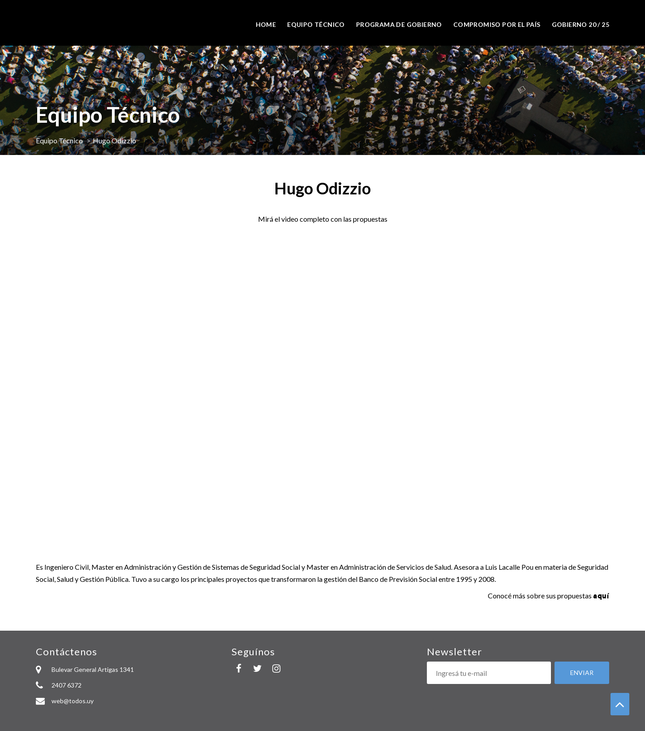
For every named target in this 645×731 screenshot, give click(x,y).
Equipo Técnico (59, 140)
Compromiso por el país (497, 24)
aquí (601, 595)
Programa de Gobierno (399, 24)
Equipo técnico (316, 24)
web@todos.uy (73, 701)
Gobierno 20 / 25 (580, 24)
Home (266, 24)
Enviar (581, 672)
